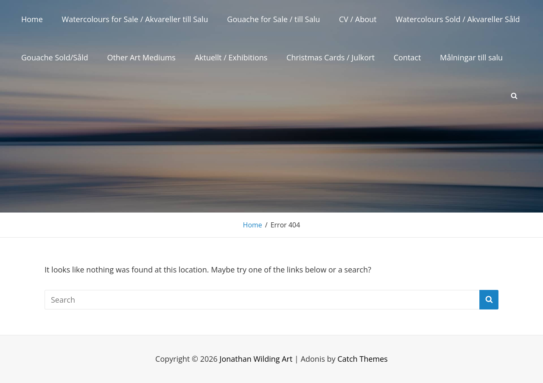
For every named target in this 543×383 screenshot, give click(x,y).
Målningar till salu (471, 57)
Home (32, 19)
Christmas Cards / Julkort (330, 57)
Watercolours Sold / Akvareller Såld (457, 19)
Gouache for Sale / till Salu (273, 19)
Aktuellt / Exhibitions (231, 57)
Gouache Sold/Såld (54, 57)
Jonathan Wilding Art (256, 359)
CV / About (358, 19)
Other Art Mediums (141, 57)
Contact (407, 57)
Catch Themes (362, 359)
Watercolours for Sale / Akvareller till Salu (135, 19)
